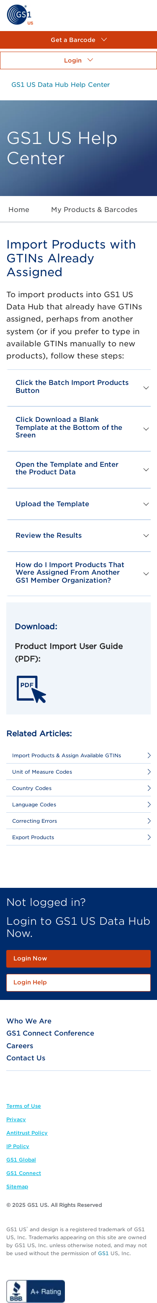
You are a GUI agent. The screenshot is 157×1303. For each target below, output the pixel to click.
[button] (78, 39)
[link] (19, 14)
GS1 (103, 1253)
